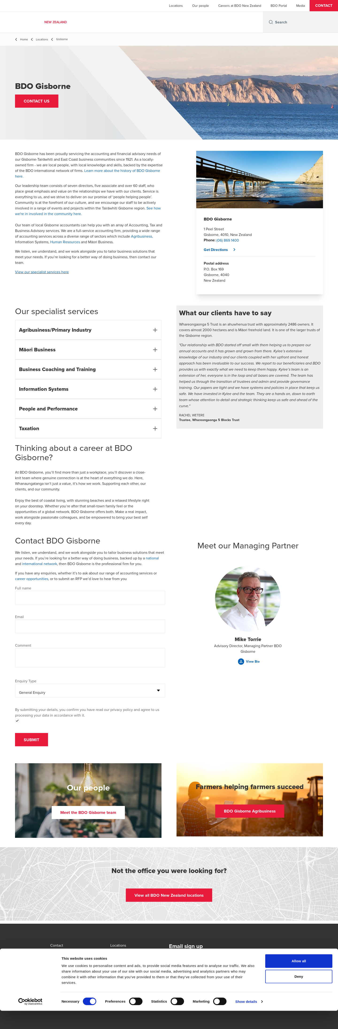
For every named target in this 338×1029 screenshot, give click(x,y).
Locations (176, 5)
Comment (23, 645)
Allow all (299, 979)
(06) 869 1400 (227, 240)
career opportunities (31, 578)
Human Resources (65, 241)
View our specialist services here (42, 271)
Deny (298, 995)
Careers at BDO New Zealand (239, 5)
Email (19, 616)
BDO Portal (279, 5)
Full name (23, 588)
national (152, 558)
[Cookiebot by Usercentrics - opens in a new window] (30, 1019)
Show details (246, 1020)
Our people (200, 5)
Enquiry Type (25, 680)
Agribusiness (141, 236)
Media (300, 5)
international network (39, 563)
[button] (324, 5)
